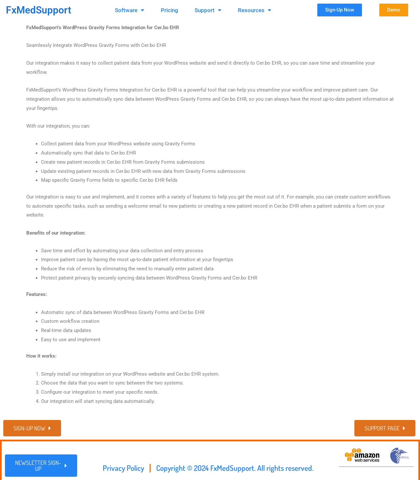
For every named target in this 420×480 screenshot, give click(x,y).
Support (208, 10)
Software (129, 10)
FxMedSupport (38, 10)
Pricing (169, 10)
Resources (254, 10)
